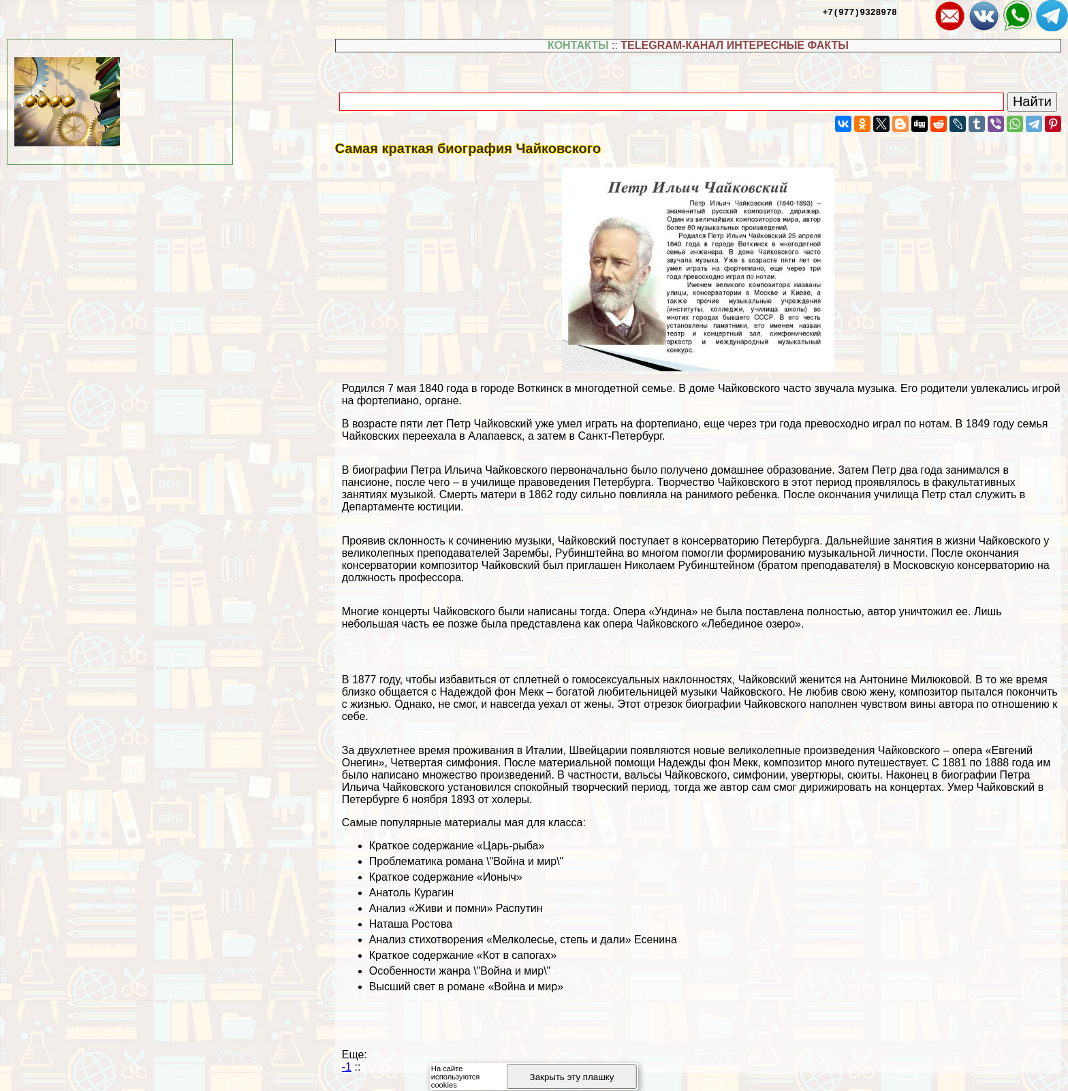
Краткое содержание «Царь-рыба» (457, 845)
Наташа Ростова (410, 924)
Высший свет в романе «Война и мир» (466, 986)
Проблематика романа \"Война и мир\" (466, 861)
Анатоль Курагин (411, 892)
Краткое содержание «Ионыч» (445, 877)
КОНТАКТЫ (578, 45)
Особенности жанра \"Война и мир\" (460, 971)
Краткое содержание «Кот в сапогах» (462, 955)
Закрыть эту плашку (572, 1077)
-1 (346, 1067)
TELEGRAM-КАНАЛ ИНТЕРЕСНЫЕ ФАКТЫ (735, 45)
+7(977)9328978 (860, 11)
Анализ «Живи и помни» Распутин (456, 908)
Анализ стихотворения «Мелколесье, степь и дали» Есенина (523, 939)
